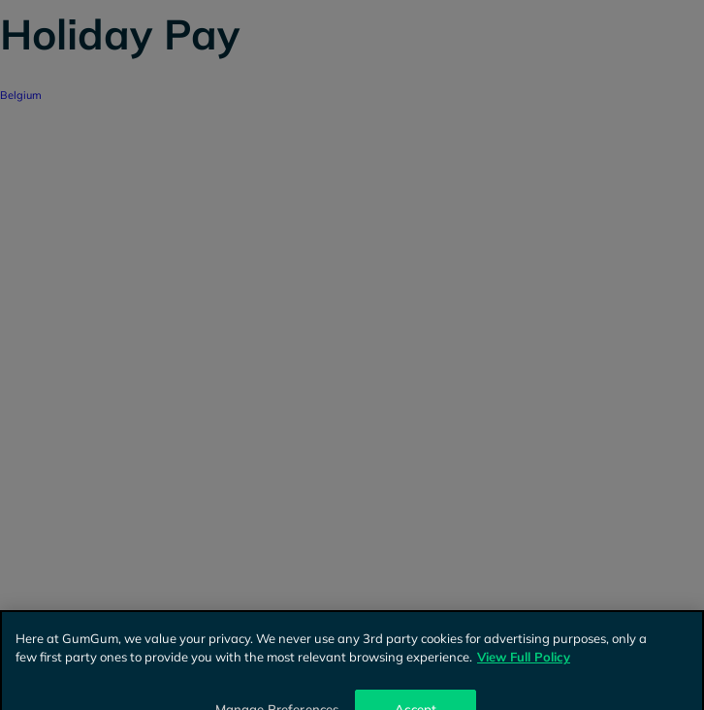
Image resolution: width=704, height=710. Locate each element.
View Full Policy (523, 662)
